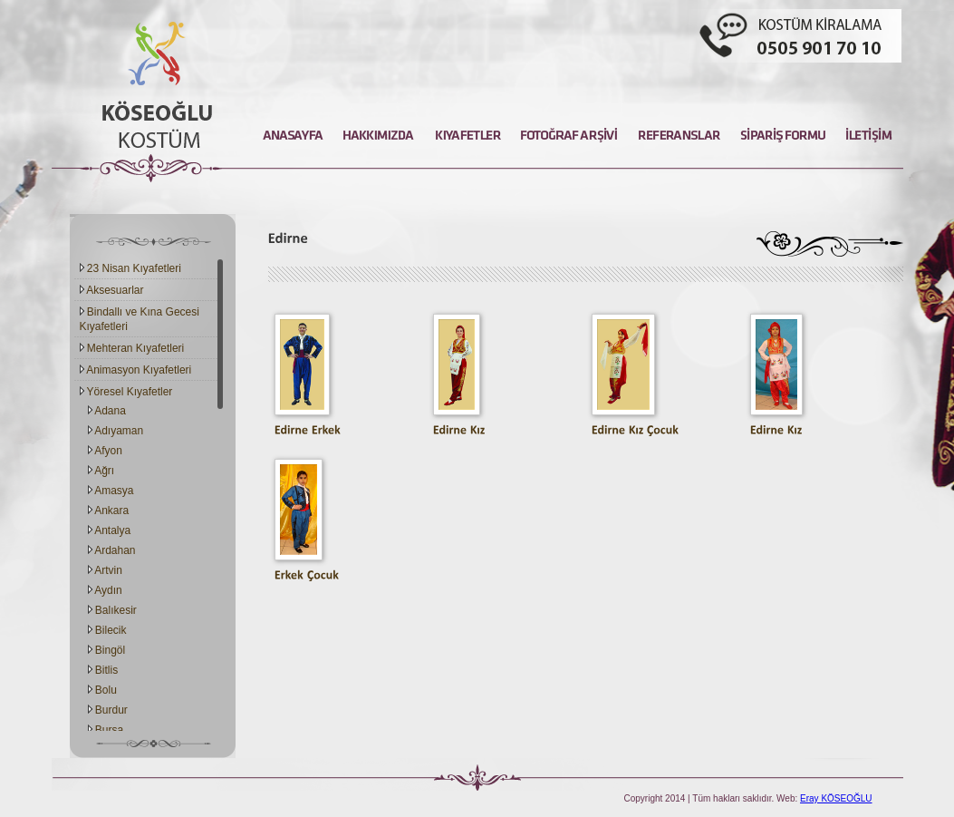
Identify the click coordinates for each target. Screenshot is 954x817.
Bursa (106, 730)
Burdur (108, 710)
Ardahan (112, 550)
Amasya (111, 490)
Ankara (109, 510)
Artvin (105, 570)
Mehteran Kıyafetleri (132, 348)
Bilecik (107, 630)
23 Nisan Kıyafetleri (130, 268)
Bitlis (103, 670)
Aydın (105, 590)
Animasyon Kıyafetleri (136, 370)
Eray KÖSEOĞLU (836, 798)
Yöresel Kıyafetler (126, 391)
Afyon (105, 450)
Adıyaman (116, 430)
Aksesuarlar (112, 290)
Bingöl (107, 650)
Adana (107, 410)
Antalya (109, 530)
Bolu (102, 690)
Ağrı (101, 470)
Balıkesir (112, 610)
